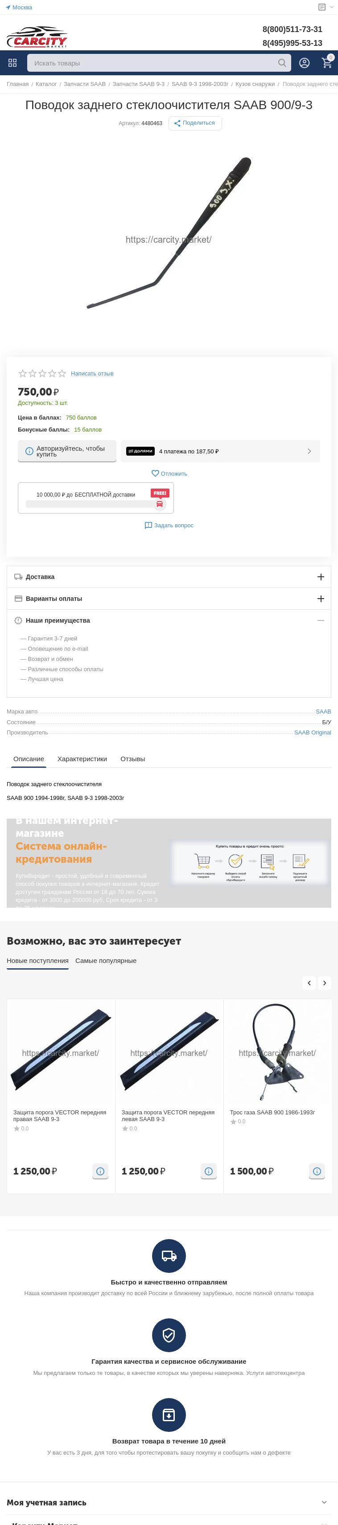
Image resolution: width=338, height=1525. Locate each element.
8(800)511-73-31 (292, 29)
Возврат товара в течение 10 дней (169, 1441)
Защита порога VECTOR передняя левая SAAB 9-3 (168, 1116)
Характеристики (82, 758)
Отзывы (132, 758)
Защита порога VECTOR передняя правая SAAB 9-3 (60, 1116)
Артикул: (129, 123)
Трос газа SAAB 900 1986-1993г (272, 1112)
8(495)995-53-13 (292, 43)
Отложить (169, 473)
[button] (195, 123)
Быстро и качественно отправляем (169, 1282)
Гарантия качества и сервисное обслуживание (168, 1361)
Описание (28, 758)
